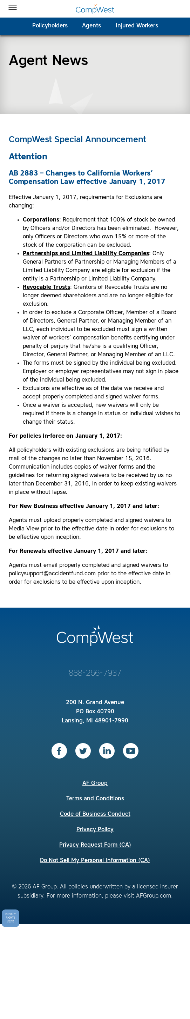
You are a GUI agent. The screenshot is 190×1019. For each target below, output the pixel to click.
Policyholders (50, 26)
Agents (91, 26)
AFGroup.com (153, 896)
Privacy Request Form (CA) (95, 845)
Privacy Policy (95, 830)
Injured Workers (137, 26)
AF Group (95, 783)
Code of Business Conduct (95, 814)
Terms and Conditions (95, 799)
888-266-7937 (95, 673)
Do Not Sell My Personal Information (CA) (95, 860)
